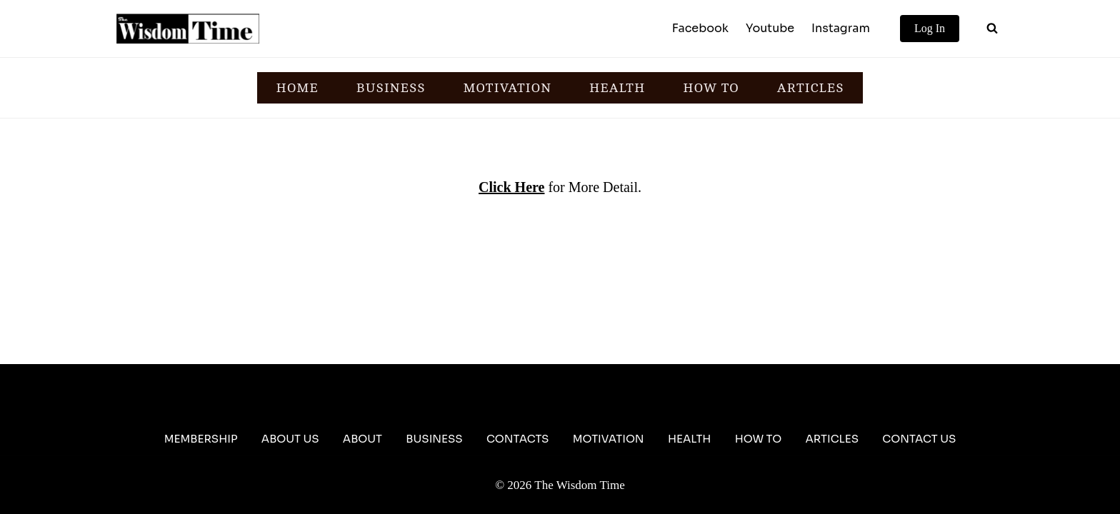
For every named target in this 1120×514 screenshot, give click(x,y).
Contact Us (919, 438)
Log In (929, 28)
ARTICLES (810, 88)
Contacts (517, 438)
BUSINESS (391, 88)
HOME (297, 88)
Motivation (608, 438)
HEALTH (617, 88)
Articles (832, 438)
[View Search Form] (992, 28)
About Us (290, 438)
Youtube (770, 28)
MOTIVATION (507, 88)
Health (689, 438)
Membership (201, 438)
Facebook (700, 28)
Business (434, 438)
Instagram (840, 28)
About (362, 438)
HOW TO (711, 88)
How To (758, 438)
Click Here (511, 187)
